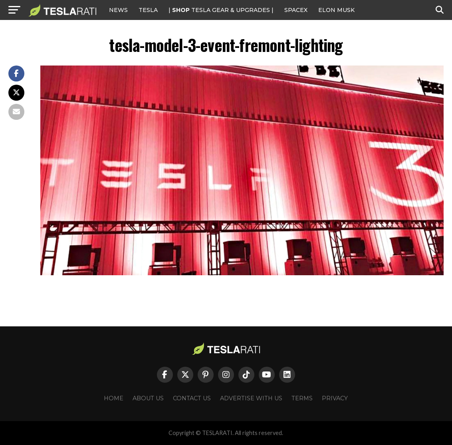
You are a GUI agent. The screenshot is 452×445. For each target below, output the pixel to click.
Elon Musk (336, 10)
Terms (302, 398)
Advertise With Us (251, 398)
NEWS (118, 10)
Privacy (335, 398)
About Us (148, 398)
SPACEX (295, 10)
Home (113, 398)
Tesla (148, 10)
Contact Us (192, 398)
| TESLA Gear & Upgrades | (221, 10)
